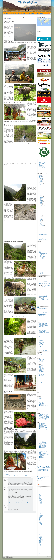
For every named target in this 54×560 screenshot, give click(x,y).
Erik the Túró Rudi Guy (22, 475)
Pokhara (40, 452)
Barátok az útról (42, 254)
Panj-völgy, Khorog (41, 402)
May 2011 (40, 546)
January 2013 (40, 525)
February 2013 (40, 524)
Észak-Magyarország (41, 338)
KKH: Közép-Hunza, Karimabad (43, 415)
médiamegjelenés (40, 473)
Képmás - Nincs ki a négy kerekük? (43, 337)
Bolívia (40, 223)
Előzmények (40, 176)
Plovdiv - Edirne (41, 362)
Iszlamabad (39, 471)
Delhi (39, 428)
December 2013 (41, 514)
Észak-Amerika (41, 207)
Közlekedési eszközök (41, 166)
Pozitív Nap (40, 343)
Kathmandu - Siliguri (41, 457)
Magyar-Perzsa (43, 260)
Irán (40, 186)
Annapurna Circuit (6, 475)
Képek (40, 274)
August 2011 (40, 543)
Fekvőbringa (41, 272)
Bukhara (40, 397)
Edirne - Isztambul (41, 365)
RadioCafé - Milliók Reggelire (42, 330)
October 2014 (40, 504)
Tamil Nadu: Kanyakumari (42, 440)
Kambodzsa (41, 201)
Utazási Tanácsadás (21, 13)
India (40, 194)
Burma (41, 468)
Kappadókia (40, 370)
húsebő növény (32, 475)
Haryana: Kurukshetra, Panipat (43, 427)
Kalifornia (42, 471)
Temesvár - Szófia (41, 360)
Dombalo (7, 557)
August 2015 (40, 494)
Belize (47, 467)
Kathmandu (40, 456)
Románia (41, 179)
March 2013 (40, 523)
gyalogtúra (26, 475)
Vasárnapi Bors (41, 340)
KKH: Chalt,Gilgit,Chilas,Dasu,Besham (44, 416)
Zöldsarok (41, 271)
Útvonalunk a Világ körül (42, 162)
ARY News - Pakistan (41, 326)
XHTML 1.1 (10, 557)
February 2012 (40, 537)
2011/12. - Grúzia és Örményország (43, 348)
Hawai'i (47, 469)
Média (14, 13)
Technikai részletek (41, 169)
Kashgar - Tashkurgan (41, 411)
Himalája (29, 475)
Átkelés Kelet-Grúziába (45, 299)
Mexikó (46, 472)
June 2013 (40, 520)
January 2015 (40, 501)
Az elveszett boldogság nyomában (43, 308)
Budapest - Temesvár (41, 359)
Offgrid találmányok (41, 315)
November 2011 (41, 540)
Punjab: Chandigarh (41, 426)
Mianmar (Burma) (42, 197)
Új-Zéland (41, 206)
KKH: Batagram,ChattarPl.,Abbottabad (44, 417)
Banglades (41, 196)
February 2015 (40, 500)
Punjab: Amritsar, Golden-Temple (43, 423)
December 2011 (41, 539)
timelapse (48, 475)
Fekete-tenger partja (41, 371)
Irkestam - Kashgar (41, 410)
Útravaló (41, 13)
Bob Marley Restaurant (15, 475)
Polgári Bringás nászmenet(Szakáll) (43, 355)
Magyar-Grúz (42, 257)
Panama (41, 218)
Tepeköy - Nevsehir (41, 369)
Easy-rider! (40, 168)
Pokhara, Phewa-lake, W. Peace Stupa (44, 454)
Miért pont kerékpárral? (42, 167)
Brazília (41, 224)
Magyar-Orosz (42, 261)
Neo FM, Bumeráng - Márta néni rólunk (44, 329)
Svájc (40, 227)
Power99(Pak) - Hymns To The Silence (44, 332)
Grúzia (40, 184)
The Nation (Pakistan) (41, 342)
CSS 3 (14, 557)
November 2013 (41, 515)
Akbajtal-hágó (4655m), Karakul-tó (43, 405)
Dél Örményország (41, 382)
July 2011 (40, 544)
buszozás (43, 468)
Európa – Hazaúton (41, 225)
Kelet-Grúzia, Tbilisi (41, 375)
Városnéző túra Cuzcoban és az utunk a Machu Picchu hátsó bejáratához (44, 291)
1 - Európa (40, 237)
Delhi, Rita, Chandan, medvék (42, 446)
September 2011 (41, 542)
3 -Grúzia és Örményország (42, 239)
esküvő (45, 468)
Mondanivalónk (41, 165)
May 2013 (40, 521)
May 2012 (40, 534)
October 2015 (40, 492)
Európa (39, 177)
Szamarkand (40, 398)
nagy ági (40, 292)
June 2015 (40, 496)
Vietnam (41, 200)
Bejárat (3, 13)
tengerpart (42, 475)
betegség (49, 467)
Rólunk (10, 13)
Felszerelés (41, 273)
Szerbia (41, 180)
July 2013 (40, 519)
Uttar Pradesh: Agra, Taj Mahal (43, 429)
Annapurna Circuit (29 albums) (43, 453)
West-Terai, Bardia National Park (43, 450)
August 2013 (40, 518)
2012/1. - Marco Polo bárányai (42, 349)
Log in (39, 553)
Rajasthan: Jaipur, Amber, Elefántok (43, 430)
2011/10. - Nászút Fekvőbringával (43, 347)
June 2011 (40, 545)
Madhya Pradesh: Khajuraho (42, 444)
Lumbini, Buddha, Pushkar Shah (43, 451)
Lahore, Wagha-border (41, 420)
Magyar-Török (42, 258)
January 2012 (40, 538)
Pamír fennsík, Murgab (41, 404)
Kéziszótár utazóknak (42, 256)
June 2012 (40, 533)
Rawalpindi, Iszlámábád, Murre (43, 418)
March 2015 (40, 499)
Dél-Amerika (40, 219)
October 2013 (40, 516)
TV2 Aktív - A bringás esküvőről (43, 323)
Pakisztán (40, 474)
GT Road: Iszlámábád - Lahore (43, 419)
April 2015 (40, 498)
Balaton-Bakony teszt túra (42, 354)
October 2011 (40, 541)
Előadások (28, 13)
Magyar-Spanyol (43, 270)
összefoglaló (39, 478)
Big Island (38, 468)
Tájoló (39, 339)
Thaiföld (41, 198)
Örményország (41, 185)
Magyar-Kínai (42, 262)
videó (38, 477)
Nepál (9, 15)
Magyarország (41, 178)
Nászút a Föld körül (27, 1)
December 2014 (41, 502)
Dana (18, 475)
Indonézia (41, 204)
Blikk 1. (39, 341)
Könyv (32, 13)
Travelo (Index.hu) (41, 344)
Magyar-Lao (42, 269)
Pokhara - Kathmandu (41, 455)
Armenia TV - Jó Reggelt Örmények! (43, 325)
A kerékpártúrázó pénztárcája (43, 253)
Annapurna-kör (10, 475)
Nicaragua (41, 216)
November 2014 (41, 503)
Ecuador (41, 221)
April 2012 (40, 535)
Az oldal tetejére (49, 556)
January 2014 (40, 513)
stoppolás (38, 475)
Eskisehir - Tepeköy (41, 368)
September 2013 (41, 517)
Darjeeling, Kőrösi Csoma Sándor (43, 460)
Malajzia (41, 202)
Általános (40, 175)
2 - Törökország (41, 238)
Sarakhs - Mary (41, 393)
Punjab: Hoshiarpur (41, 424)
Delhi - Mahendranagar (42, 447)
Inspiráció (41, 255)
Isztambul (40, 366)
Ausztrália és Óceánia (41, 205)
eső (47, 468)
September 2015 (41, 493)
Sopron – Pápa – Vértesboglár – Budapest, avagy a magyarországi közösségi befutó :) (44, 283)
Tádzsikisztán (39, 476)
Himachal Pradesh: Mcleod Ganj (43, 425)
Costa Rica (41, 217)
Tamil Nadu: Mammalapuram (42, 442)
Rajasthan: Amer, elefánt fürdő (42, 445)
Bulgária (41, 181)
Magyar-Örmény (43, 259)
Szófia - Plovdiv (41, 361)
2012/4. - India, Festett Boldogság (43, 350)
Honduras (41, 215)
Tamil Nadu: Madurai (41, 441)
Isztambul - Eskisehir (41, 367)
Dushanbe (40, 401)
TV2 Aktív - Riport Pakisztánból (43, 324)
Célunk (39, 164)
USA (49, 476)
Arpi (10, 18)
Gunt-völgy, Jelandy (41, 403)
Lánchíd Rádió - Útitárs (42, 331)
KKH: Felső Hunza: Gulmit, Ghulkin (43, 414)
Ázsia (8, 15)
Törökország (41, 183)
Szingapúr (41, 203)
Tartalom (6, 13)
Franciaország (41, 226)
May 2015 (40, 497)
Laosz (40, 199)
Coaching (37, 13)
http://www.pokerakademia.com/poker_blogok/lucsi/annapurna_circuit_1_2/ (18, 502)
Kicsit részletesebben (41, 163)
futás (48, 468)
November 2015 (41, 491)
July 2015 (40, 495)
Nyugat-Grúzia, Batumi (41, 374)
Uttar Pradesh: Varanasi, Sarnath (43, 443)
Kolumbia (41, 220)
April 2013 (40, 522)
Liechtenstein (41, 228)
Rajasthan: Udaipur (41, 431)
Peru (40, 222)
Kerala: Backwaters (41, 439)
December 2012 (41, 526)
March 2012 (40, 536)
